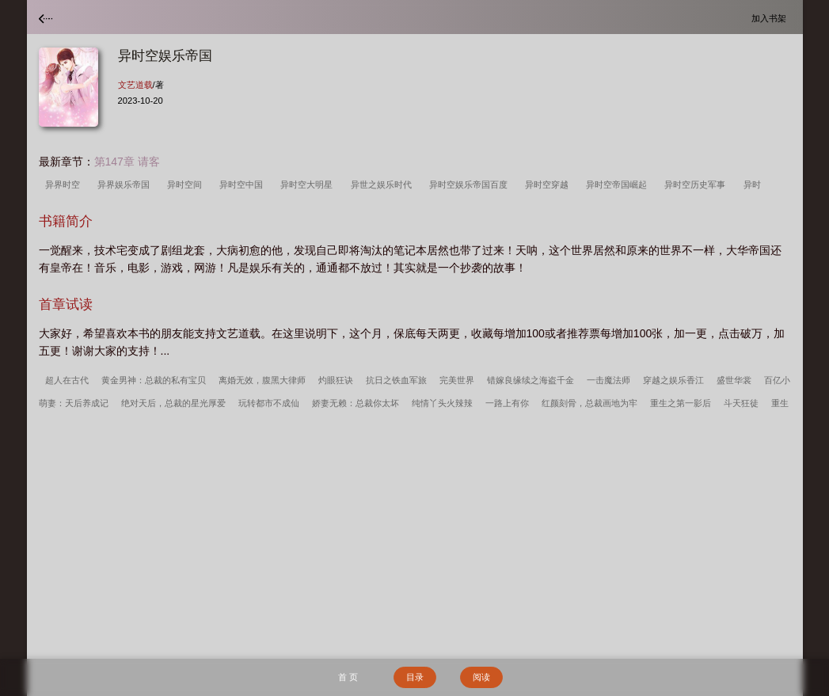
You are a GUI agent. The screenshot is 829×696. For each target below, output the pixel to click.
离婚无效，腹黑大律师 (262, 380)
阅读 (481, 677)
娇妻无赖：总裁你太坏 (355, 403)
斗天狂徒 (741, 403)
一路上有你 (507, 403)
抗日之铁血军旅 (396, 380)
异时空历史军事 (697, 184)
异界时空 (65, 184)
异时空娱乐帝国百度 (470, 184)
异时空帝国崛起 (619, 184)
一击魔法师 (608, 380)
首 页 (348, 677)
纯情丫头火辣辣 (442, 403)
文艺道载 (135, 84)
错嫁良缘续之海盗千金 (530, 380)
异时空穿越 (549, 184)
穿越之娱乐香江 (673, 380)
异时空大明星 (308, 184)
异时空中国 (243, 184)
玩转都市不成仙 (268, 403)
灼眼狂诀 (335, 380)
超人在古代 (67, 380)
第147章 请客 (127, 161)
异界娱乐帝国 (125, 184)
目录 (415, 677)
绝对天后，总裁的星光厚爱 (173, 403)
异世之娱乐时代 (383, 184)
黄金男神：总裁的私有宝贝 (153, 380)
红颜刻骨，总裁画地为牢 (589, 403)
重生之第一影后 (680, 403)
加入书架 (771, 17)
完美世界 (456, 380)
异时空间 (187, 184)
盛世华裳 (734, 380)
